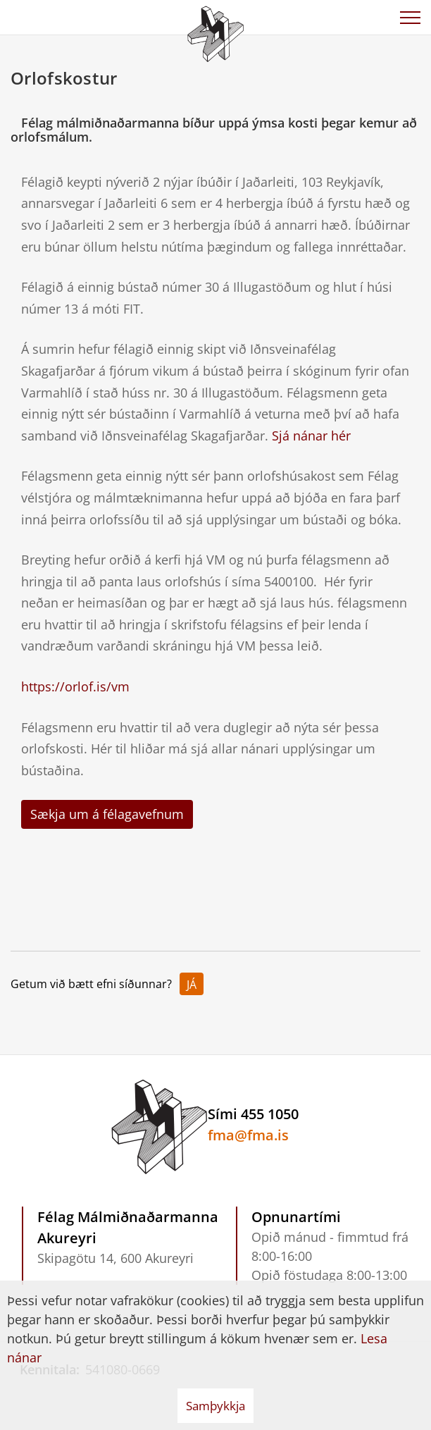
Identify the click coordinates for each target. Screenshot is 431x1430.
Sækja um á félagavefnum (107, 814)
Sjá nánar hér (311, 435)
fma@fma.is (248, 1135)
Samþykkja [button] (215, 1406)
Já (191, 984)
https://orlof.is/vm (75, 686)
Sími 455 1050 (253, 1113)
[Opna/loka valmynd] (409, 17)
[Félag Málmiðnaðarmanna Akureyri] (215, 32)
